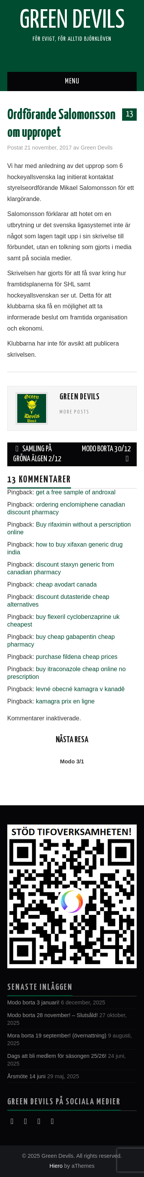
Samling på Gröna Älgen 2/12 (37, 454)
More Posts (74, 412)
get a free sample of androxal (75, 492)
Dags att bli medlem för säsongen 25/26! (56, 1056)
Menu (72, 81)
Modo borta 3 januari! (33, 1002)
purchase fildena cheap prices (77, 656)
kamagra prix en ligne (65, 701)
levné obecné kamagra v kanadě (80, 689)
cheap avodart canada (66, 584)
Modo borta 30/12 (106, 454)
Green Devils (72, 20)
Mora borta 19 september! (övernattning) (56, 1035)
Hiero (56, 1166)
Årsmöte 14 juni (26, 1076)
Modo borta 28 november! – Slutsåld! (52, 1015)
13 (129, 114)
